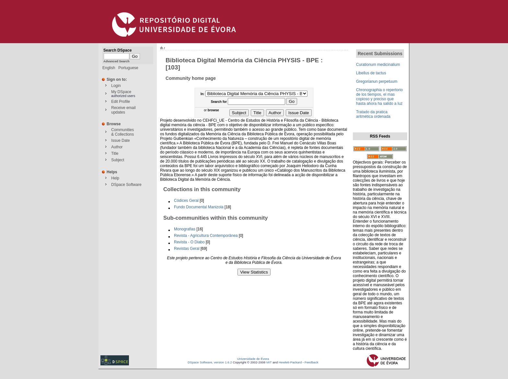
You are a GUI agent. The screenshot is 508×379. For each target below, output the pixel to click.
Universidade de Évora (253, 359)
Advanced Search (116, 61)
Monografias (184, 229)
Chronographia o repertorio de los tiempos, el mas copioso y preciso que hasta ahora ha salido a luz (379, 97)
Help (115, 178)
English (108, 68)
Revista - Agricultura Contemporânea (206, 235)
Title (114, 153)
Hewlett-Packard (290, 362)
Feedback (311, 362)
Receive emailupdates (123, 110)
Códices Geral (186, 200)
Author (116, 147)
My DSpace (121, 92)
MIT (269, 362)
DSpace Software (126, 184)
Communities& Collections (122, 132)
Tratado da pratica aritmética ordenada (373, 114)
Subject (117, 160)
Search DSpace (117, 50)
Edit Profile (120, 101)
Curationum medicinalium (378, 64)
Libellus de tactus (371, 73)
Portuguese (128, 68)
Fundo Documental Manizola (199, 207)
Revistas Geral (187, 248)
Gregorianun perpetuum (376, 81)
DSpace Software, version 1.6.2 (210, 362)
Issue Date (120, 140)
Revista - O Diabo (189, 242)
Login (116, 85)
